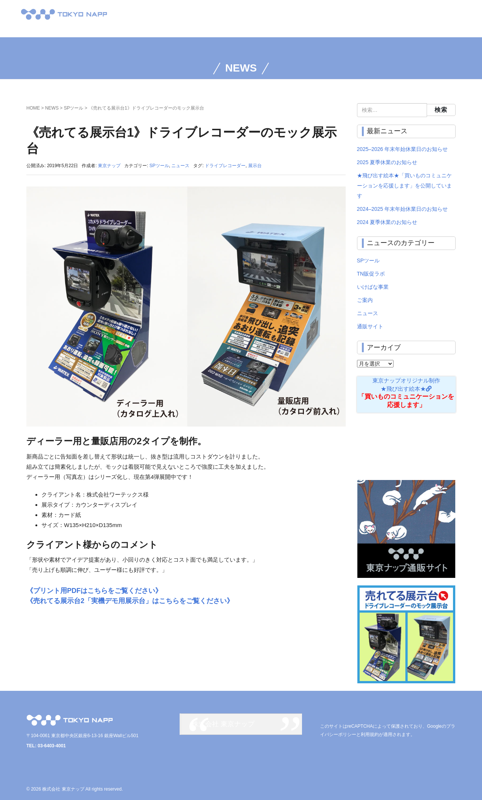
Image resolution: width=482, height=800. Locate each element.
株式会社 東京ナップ (223, 724)
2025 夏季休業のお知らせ (387, 162)
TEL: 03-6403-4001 (46, 745)
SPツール (73, 108)
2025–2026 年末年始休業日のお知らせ (402, 149)
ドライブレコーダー (225, 165)
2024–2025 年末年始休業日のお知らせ (402, 209)
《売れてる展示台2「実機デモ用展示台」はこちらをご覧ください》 (129, 601)
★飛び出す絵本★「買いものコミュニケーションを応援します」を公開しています (404, 185)
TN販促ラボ (371, 274)
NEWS (52, 108)
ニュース (180, 165)
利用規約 (370, 734)
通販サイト (370, 326)
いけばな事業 (373, 287)
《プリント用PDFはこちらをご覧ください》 (94, 590)
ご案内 (365, 300)
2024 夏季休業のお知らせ (387, 222)
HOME (33, 108)
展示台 (255, 165)
